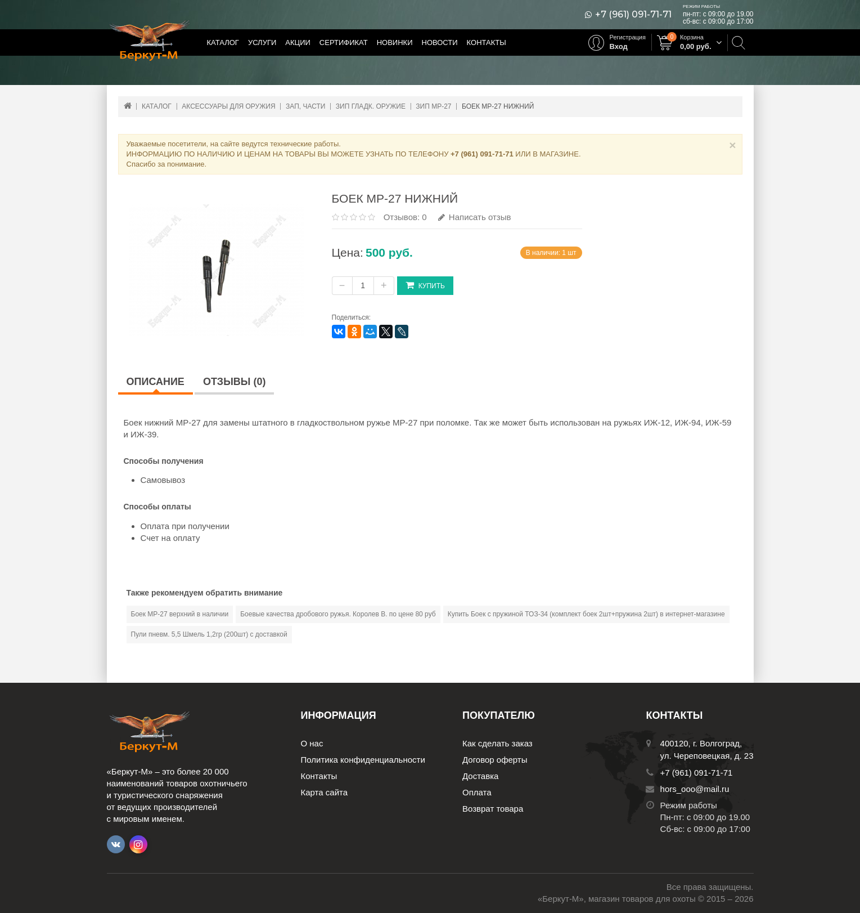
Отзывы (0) (234, 381)
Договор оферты (495, 759)
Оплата (477, 792)
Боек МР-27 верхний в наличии (180, 614)
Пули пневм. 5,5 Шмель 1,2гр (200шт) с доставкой (209, 634)
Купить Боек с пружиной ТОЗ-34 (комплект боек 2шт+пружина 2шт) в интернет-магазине (586, 614)
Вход (619, 46)
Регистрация (628, 37)
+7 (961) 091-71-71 (633, 15)
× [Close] (732, 145)
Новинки (395, 42)
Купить (425, 285)
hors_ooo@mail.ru (695, 789)
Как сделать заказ (497, 743)
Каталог (223, 42)
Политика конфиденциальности (363, 759)
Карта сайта (324, 792)
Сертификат (343, 42)
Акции (297, 42)
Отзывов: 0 (405, 217)
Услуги (262, 42)
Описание (155, 381)
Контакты (486, 42)
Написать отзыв (474, 217)
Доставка (480, 776)
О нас (312, 743)
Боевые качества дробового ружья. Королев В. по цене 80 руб (337, 614)
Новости (440, 42)
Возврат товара (492, 808)
